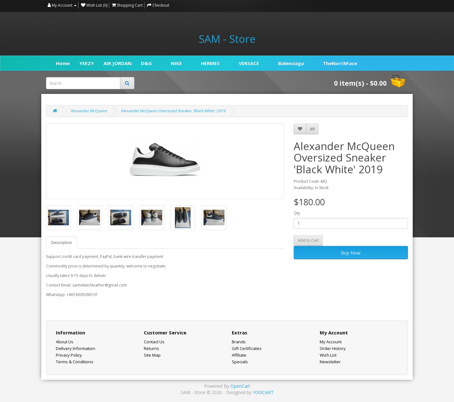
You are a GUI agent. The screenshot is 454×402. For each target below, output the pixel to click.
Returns (151, 348)
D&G (146, 63)
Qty (297, 213)
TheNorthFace (340, 63)
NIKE (176, 63)
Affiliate (239, 355)
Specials (240, 362)
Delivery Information (75, 348)
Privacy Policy (69, 355)
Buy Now (351, 252)
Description (61, 242)
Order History (333, 348)
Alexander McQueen (89, 111)
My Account (331, 342)
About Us (64, 342)
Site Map (152, 355)
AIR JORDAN (117, 63)
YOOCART (263, 392)
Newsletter (330, 362)
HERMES (210, 63)
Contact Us (154, 342)
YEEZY (86, 63)
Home (63, 63)
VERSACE (249, 63)
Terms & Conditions (74, 362)
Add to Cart (308, 240)
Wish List (328, 355)
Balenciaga (291, 63)
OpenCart (240, 386)
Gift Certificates (247, 348)
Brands (239, 342)
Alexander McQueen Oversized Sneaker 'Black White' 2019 (173, 111)
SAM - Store (227, 39)
